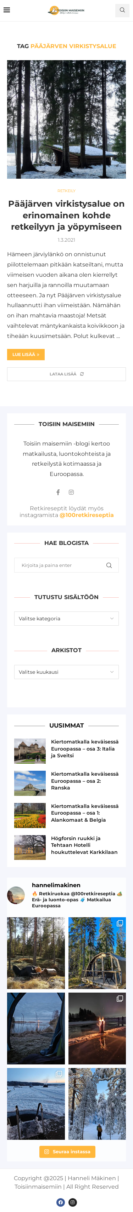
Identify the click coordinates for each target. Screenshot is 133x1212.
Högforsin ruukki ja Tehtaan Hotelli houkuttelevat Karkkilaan (84, 845)
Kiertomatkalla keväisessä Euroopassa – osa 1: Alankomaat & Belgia (85, 813)
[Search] (122, 10)
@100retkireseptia (87, 515)
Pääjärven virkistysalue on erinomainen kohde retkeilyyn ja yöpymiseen (66, 215)
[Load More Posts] (66, 374)
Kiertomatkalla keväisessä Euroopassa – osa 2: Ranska (85, 781)
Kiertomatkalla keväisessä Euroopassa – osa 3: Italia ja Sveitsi (85, 749)
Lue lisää (25, 354)
